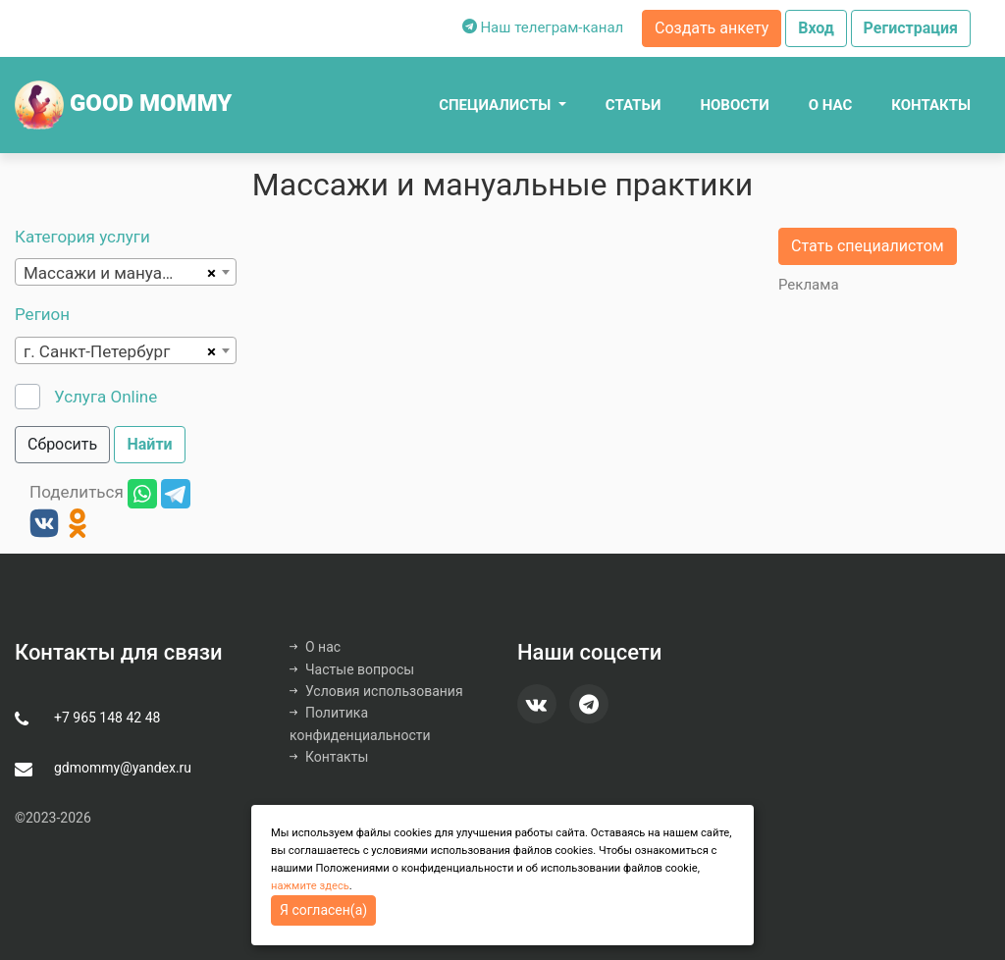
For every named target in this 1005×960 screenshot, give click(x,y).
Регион (42, 314)
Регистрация (911, 28)
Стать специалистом (867, 246)
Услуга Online (105, 396)
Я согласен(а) (323, 910)
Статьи (633, 105)
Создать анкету (711, 28)
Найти (149, 444)
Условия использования (376, 691)
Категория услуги (82, 236)
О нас (831, 105)
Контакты (931, 105)
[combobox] (126, 272)
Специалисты (497, 105)
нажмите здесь (310, 886)
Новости (734, 105)
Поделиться (76, 493)
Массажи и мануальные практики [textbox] (112, 273)
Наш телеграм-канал (543, 27)
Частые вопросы (352, 669)
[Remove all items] (208, 272)
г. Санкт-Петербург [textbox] (97, 351)
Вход (816, 28)
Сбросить (62, 444)
